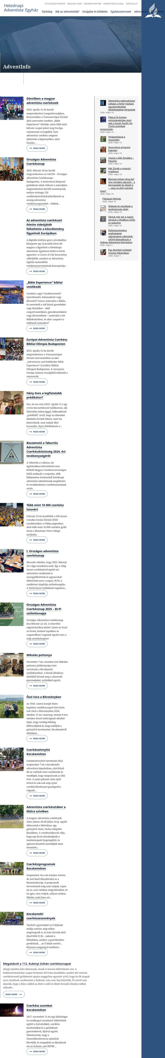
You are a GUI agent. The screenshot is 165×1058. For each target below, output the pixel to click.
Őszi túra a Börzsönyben (43, 697)
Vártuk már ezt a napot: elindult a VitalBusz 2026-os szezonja (122, 219)
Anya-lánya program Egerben (119, 149)
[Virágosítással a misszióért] (103, 139)
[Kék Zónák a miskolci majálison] (103, 171)
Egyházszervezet (121, 11)
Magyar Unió (74, 3)
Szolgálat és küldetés (95, 11)
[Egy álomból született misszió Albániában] (103, 252)
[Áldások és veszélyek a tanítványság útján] (103, 208)
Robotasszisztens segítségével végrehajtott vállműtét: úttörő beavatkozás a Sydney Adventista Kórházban (116, 236)
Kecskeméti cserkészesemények (40, 916)
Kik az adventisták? (67, 11)
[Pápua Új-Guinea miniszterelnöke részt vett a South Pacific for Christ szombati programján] (103, 119)
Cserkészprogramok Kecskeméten (40, 866)
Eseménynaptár (92, 3)
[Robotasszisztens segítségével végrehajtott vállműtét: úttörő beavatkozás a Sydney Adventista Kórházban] (103, 232)
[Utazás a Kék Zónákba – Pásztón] (103, 160)
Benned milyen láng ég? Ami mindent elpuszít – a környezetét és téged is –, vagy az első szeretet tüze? (117, 185)
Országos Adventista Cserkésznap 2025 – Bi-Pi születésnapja (43, 609)
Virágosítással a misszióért (116, 138)
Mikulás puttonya (39, 655)
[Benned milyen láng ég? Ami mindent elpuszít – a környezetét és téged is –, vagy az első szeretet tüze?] (103, 181)
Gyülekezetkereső (55, 3)
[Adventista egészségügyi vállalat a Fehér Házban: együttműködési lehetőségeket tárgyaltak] (103, 103)
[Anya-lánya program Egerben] (103, 149)
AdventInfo (141, 11)
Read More (37, 148)
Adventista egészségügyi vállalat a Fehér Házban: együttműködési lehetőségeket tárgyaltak (121, 105)
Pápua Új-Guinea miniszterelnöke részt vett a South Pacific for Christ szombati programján (116, 123)
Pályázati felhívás (112, 198)
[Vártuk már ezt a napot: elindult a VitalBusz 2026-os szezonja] (103, 219)
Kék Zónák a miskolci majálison (119, 170)
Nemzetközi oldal (113, 3)
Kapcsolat (132, 3)
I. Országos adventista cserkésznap (42, 553)
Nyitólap (47, 11)
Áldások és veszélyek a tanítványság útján (120, 208)
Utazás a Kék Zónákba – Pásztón (121, 159)
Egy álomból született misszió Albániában (120, 251)
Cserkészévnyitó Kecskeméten (38, 752)
